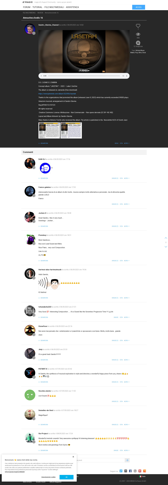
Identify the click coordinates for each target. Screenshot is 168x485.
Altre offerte (27, 482)
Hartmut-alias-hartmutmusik (50, 270)
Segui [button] (116, 143)
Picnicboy (42, 235)
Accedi (139, 7)
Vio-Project (43, 434)
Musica (40, 13)
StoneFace (43, 326)
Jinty (40, 349)
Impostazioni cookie (48, 477)
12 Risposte (138, 46)
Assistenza (72, 7)
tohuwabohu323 (45, 307)
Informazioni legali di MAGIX (15, 472)
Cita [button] (121, 143)
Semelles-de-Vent (46, 410)
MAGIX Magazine (55, 482)
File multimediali (54, 7)
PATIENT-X (42, 369)
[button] (127, 143)
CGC (77, 476)
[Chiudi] (73, 456)
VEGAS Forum (40, 482)
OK (66, 477)
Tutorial (37, 7)
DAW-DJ (42, 159)
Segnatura (44, 143)
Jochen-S (42, 213)
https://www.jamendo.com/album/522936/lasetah (57, 94)
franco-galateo (44, 187)
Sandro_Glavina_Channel (48, 25)
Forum (26, 7)
